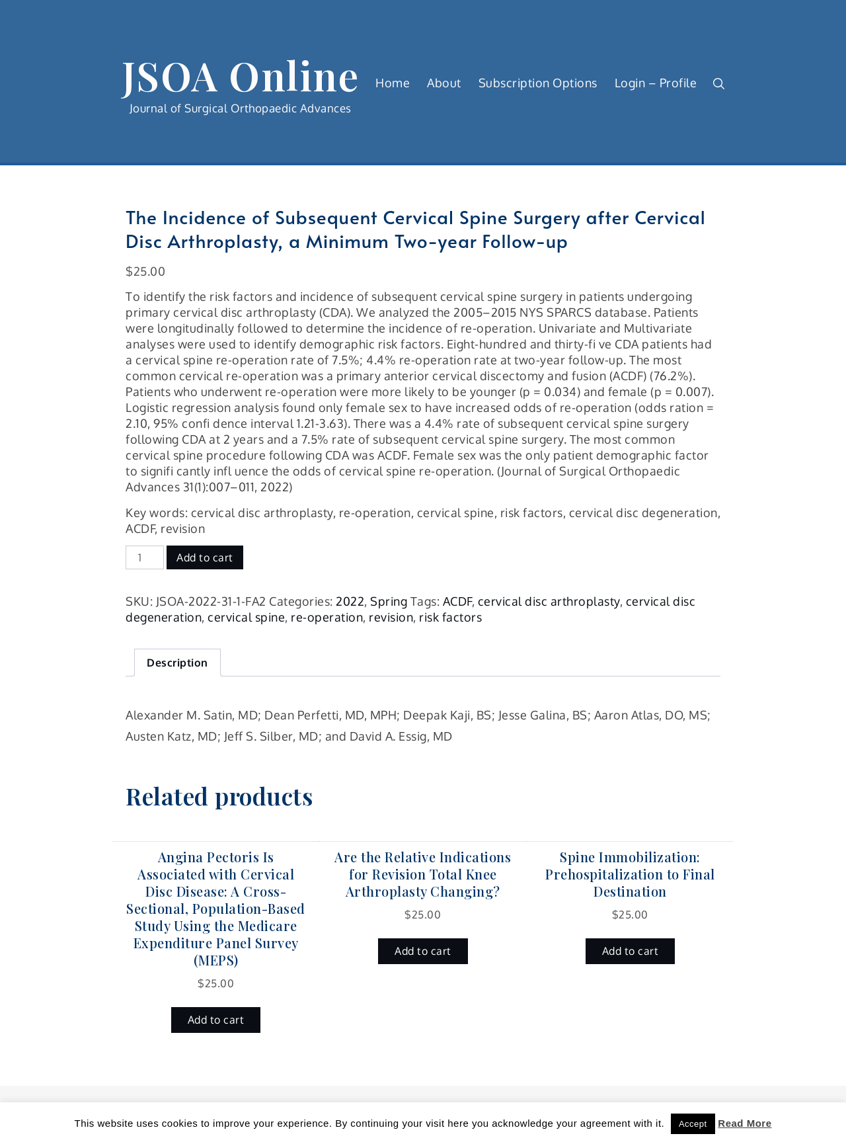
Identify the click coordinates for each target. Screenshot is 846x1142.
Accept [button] (693, 1124)
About (444, 82)
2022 (350, 601)
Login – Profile (656, 82)
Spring (388, 601)
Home (392, 82)
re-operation (327, 617)
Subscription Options (538, 82)
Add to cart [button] (216, 1019)
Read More (744, 1123)
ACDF (457, 601)
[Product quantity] (145, 557)
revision (391, 617)
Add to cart (204, 557)
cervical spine (246, 617)
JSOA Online (241, 74)
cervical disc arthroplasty (549, 601)
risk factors (450, 617)
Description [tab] (177, 662)
